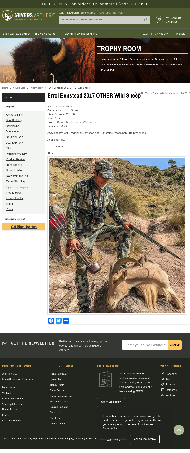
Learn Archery (14, 142)
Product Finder (57, 423)
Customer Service (111, 12)
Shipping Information (13, 404)
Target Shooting (15, 181)
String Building (14, 170)
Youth (9, 209)
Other (9, 148)
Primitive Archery (16, 153)
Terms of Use (111, 428)
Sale (146, 33)
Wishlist (181, 33)
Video (9, 203)
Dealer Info (8, 415)
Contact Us (56, 412)
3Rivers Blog (18, 88)
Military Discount (59, 401)
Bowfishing (12, 125)
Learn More (113, 439)
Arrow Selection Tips (61, 396)
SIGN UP (175, 345)
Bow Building (14, 120)
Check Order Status (13, 398)
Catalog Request (59, 407)
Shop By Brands (47, 33)
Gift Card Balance (11, 420)
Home (5, 88)
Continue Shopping (145, 439)
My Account (162, 33)
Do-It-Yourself (14, 137)
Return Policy (9, 409)
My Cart (174, 17)
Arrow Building (14, 114)
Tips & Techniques (17, 187)
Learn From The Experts (83, 33)
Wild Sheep (166, 93)
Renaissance (14, 164)
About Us (55, 418)
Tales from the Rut (17, 175)
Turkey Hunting (15, 198)
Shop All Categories (17, 33)
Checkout (171, 21)
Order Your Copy (111, 402)
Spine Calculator (58, 374)
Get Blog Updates (24, 226)
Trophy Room (36, 88)
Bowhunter (12, 131)
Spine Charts (57, 379)
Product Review (15, 159)
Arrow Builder (57, 390)
